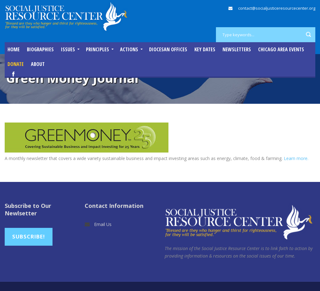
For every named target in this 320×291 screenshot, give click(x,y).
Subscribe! (28, 236)
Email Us (103, 224)
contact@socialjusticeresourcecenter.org (276, 8)
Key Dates (204, 49)
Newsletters (236, 49)
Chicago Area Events (281, 49)
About (38, 64)
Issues (68, 49)
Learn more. (297, 158)
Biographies (40, 49)
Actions (129, 49)
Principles (97, 49)
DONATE (16, 64)
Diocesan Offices (168, 49)
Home (14, 49)
